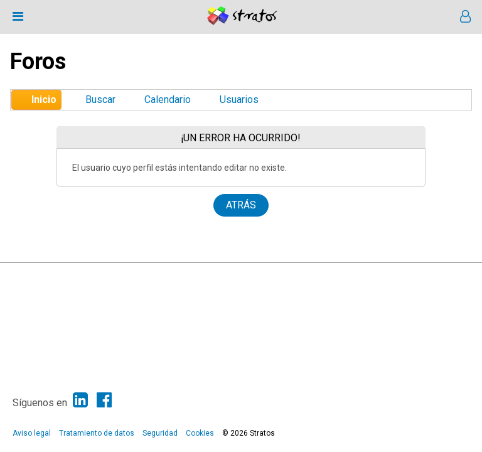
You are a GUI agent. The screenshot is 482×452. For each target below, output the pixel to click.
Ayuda (407, 275)
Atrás (241, 205)
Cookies (200, 433)
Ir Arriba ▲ (440, 275)
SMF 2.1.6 (158, 275)
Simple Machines (252, 275)
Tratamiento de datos (96, 433)
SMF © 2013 (201, 275)
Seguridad (160, 433)
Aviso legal (32, 433)
